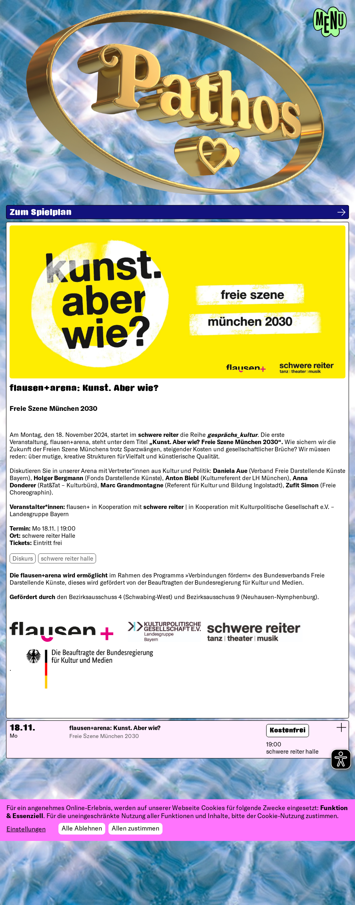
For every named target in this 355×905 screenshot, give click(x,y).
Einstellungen (26, 829)
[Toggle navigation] (330, 22)
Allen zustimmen (135, 828)
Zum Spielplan (41, 213)
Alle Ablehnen (82, 828)
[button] (177, 739)
